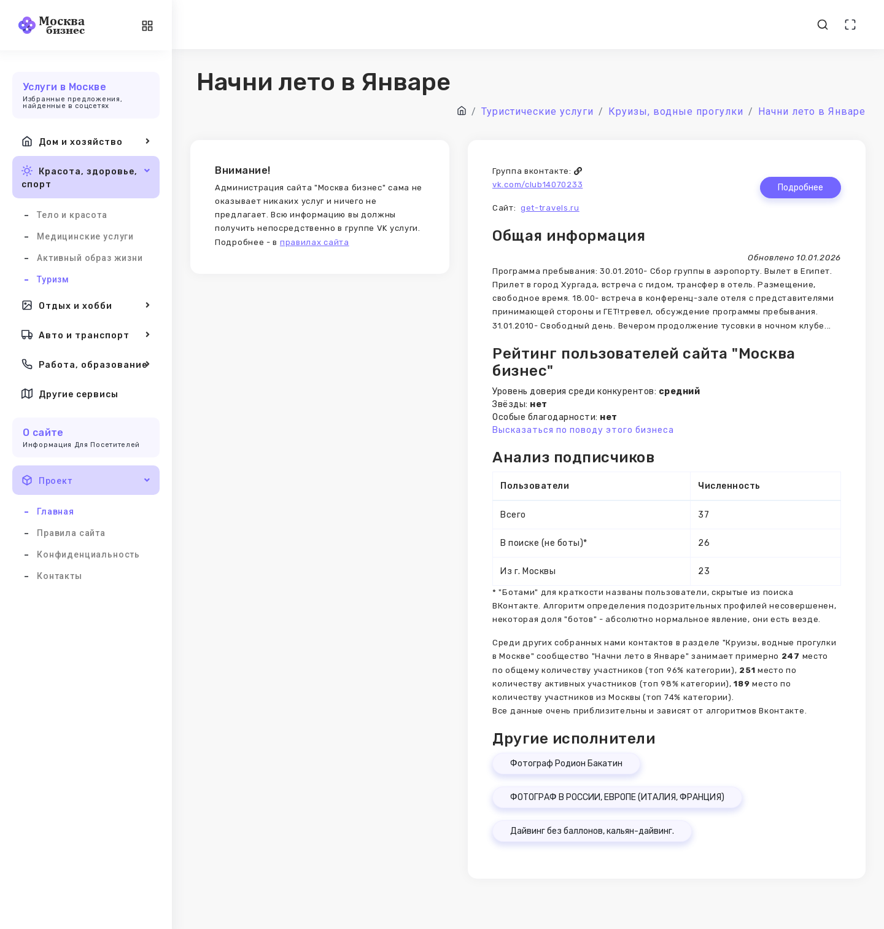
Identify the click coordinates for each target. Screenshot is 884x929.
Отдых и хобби (85, 305)
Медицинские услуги (85, 236)
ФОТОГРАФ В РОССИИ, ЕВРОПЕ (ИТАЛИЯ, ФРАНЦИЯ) (617, 797)
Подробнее (800, 187)
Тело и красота (72, 215)
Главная (55, 511)
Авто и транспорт (85, 334)
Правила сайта (71, 533)
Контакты (59, 576)
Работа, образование (85, 364)
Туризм (53, 279)
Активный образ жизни (90, 258)
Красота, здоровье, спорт (85, 176)
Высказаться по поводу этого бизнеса (583, 430)
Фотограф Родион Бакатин (566, 763)
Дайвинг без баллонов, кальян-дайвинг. (592, 831)
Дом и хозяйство (85, 141)
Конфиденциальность (88, 554)
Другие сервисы (69, 393)
